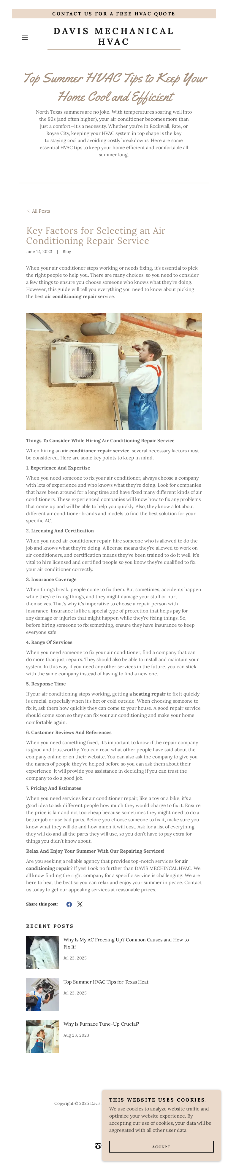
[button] (33, 38)
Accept (161, 1147)
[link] (114, 43)
